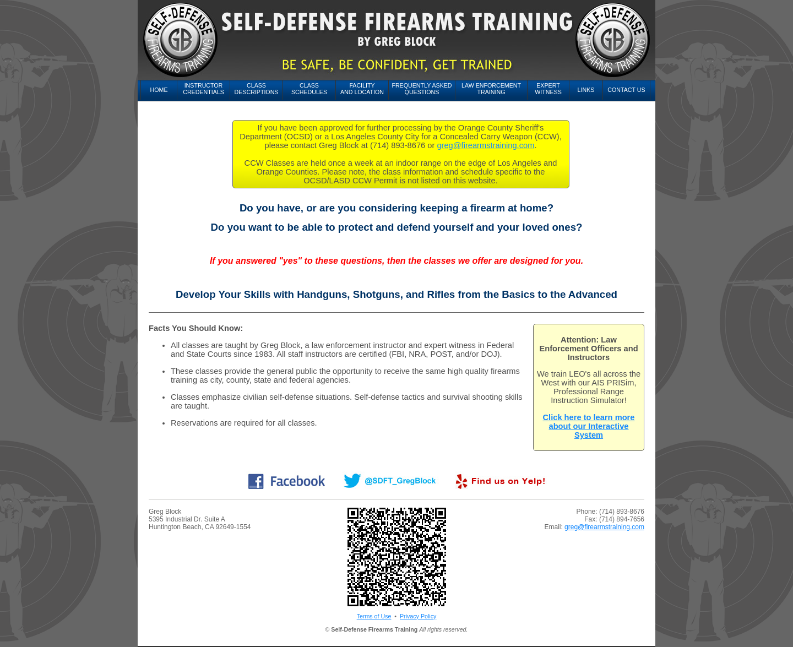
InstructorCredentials (203, 88)
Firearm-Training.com (480, 636)
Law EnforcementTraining (491, 88)
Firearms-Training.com (421, 636)
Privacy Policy (418, 616)
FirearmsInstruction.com (303, 636)
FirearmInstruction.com (179, 636)
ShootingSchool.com (300, 642)
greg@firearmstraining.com (485, 145)
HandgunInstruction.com (181, 642)
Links (586, 89)
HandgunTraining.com (242, 642)
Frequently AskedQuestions (422, 88)
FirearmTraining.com (363, 636)
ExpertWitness (548, 88)
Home (159, 89)
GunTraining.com (585, 636)
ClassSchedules (309, 88)
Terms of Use (374, 616)
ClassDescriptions (257, 88)
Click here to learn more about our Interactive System (589, 426)
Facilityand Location (362, 88)
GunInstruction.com (535, 636)
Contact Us (626, 89)
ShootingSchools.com (357, 642)
